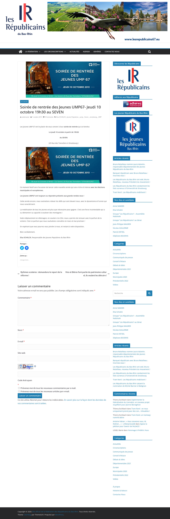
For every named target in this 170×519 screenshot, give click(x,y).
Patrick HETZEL (119, 232)
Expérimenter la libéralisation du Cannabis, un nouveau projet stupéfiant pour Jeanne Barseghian (131, 402)
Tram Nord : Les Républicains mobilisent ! (129, 192)
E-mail (21, 341)
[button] (39, 51)
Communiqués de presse (123, 257)
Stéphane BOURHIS (120, 236)
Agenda (86, 51)
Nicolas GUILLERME (120, 228)
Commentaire (25, 297)
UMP (99, 117)
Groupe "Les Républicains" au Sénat (127, 220)
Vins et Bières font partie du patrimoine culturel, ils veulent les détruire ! (87, 274)
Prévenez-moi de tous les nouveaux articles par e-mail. (45, 391)
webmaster (25, 117)
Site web (21, 353)
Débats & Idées (119, 265)
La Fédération (31, 51)
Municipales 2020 (120, 277)
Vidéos (115, 285)
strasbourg (93, 117)
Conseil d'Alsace (119, 261)
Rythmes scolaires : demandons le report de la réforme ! (40, 274)
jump (81, 117)
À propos (116, 487)
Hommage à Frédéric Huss (138, 430)
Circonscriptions (119, 253)
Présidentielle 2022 (120, 281)
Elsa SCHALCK (61, 117)
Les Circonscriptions (53, 51)
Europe (116, 273)
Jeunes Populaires (73, 117)
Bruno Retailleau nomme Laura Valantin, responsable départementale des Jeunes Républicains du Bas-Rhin (129, 166)
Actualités (74, 51)
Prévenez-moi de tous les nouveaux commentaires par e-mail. (48, 388)
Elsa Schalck (118, 210)
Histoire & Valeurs (120, 490)
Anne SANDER (118, 206)
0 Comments (48, 117)
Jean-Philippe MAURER (122, 224)
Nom (21, 330)
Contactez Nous (112, 51)
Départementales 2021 (122, 269)
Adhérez (97, 51)
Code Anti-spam (25, 380)
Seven (86, 117)
